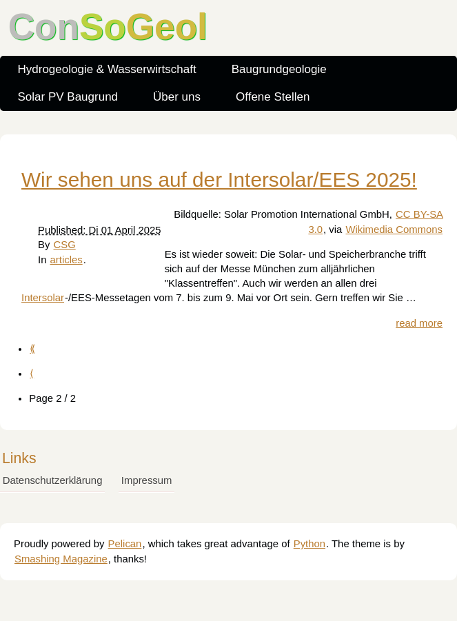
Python (309, 543)
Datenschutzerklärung (53, 480)
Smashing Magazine (61, 558)
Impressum (146, 480)
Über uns (177, 96)
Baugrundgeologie (279, 69)
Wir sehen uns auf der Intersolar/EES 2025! (219, 179)
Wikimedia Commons (394, 229)
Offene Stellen (272, 96)
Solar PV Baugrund (68, 96)
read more (419, 323)
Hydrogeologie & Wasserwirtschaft (107, 69)
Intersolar (42, 297)
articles (66, 259)
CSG (65, 244)
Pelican (125, 543)
